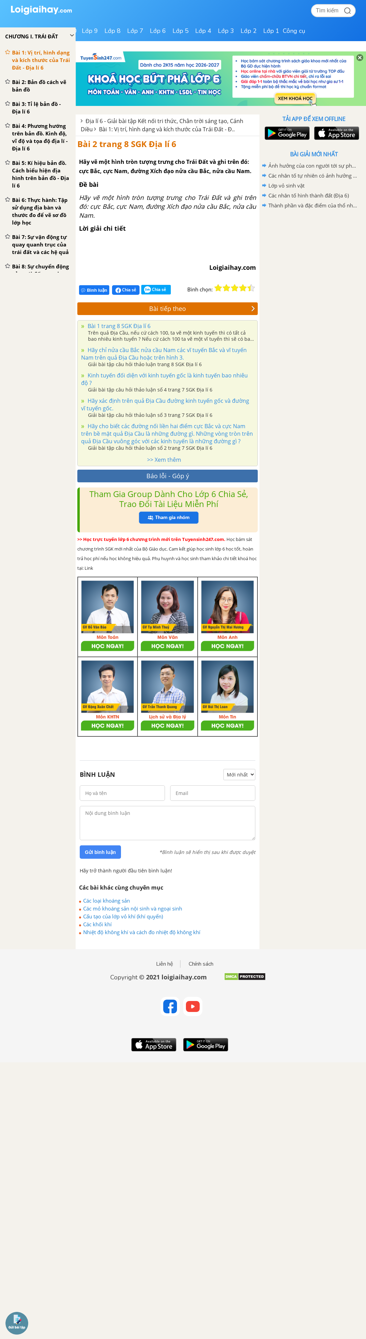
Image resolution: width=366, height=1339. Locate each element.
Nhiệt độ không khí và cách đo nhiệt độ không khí (141, 932)
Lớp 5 (181, 31)
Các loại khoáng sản (106, 900)
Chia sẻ (125, 290)
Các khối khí (97, 924)
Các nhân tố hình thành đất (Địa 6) (308, 195)
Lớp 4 (203, 31)
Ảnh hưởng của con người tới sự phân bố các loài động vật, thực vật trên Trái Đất (312, 165)
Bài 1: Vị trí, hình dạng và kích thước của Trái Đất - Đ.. (167, 129)
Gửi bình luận (100, 852)
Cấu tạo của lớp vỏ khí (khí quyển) (123, 916)
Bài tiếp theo (202, 308)
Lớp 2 (249, 31)
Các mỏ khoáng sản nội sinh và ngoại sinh (132, 908)
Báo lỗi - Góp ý (167, 476)
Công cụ (294, 31)
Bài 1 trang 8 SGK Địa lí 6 (118, 326)
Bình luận (94, 290)
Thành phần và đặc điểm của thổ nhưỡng (312, 205)
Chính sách (201, 964)
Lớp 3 (226, 31)
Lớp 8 (112, 31)
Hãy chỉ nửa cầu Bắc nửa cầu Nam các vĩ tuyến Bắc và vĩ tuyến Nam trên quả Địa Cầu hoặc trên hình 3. (164, 353)
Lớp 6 (158, 31)
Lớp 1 (271, 31)
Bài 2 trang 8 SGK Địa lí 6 (126, 143)
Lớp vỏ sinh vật (286, 185)
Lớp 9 (90, 31)
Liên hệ (164, 964)
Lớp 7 (135, 31)
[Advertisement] (313, 259)
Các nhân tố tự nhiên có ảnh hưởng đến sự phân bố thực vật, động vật (312, 175)
